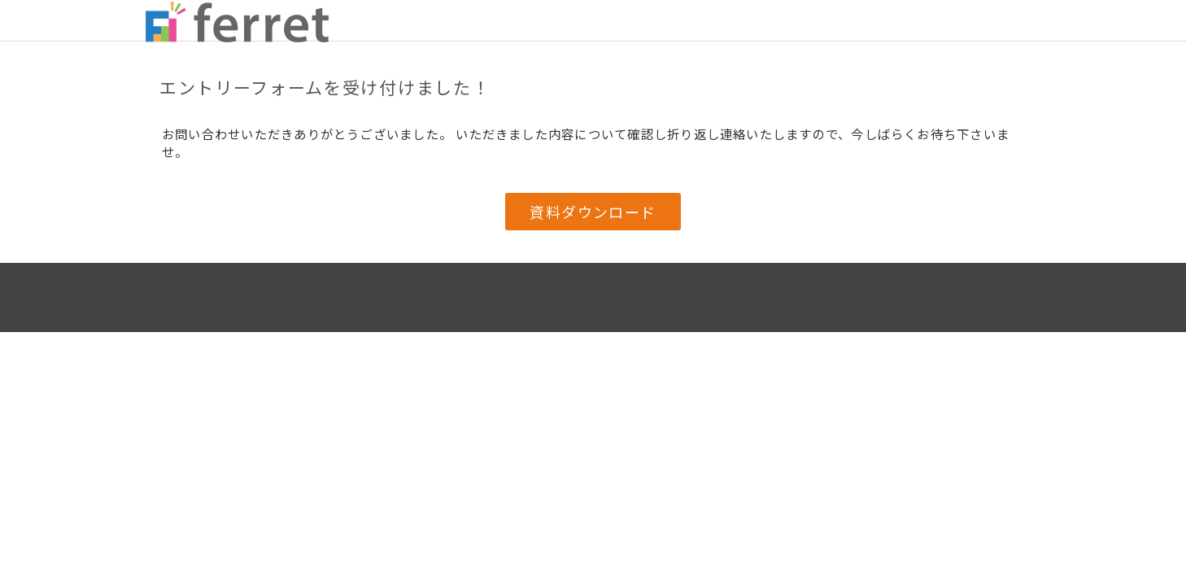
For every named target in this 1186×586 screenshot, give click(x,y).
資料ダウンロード (593, 211)
